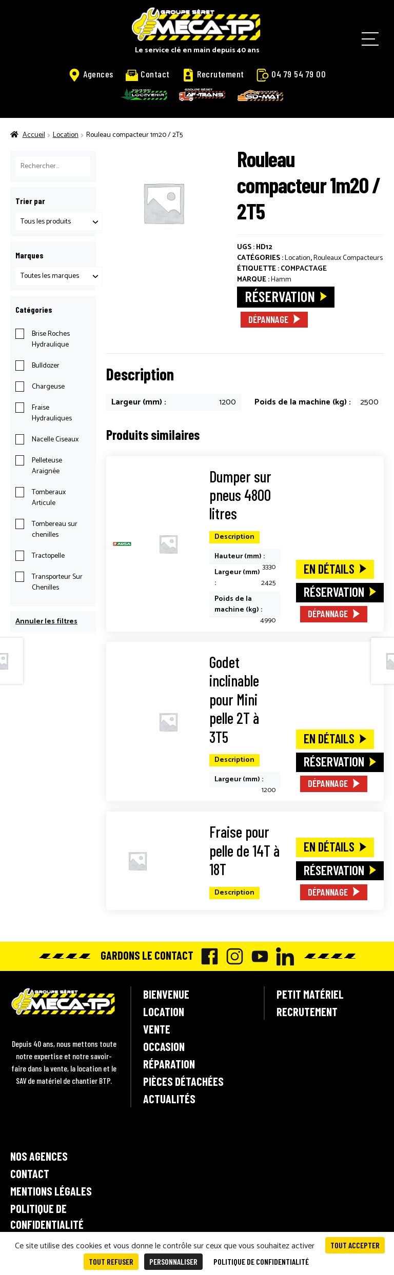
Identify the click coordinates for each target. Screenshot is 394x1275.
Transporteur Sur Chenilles (57, 582)
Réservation (280, 296)
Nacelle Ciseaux (55, 439)
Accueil (34, 135)
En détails (329, 568)
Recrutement (213, 74)
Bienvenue (166, 994)
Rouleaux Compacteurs (348, 258)
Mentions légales (51, 1191)
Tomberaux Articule (49, 498)
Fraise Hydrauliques (52, 413)
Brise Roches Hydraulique (51, 339)
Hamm (281, 280)
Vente (156, 1029)
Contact (148, 74)
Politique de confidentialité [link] (261, 1261)
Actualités (169, 1098)
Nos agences (39, 1156)
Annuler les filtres (46, 622)
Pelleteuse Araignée (47, 466)
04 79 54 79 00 (291, 74)
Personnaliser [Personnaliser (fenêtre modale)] (173, 1261)
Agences (90, 74)
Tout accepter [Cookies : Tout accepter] (355, 1245)
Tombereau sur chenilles (54, 529)
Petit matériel (310, 994)
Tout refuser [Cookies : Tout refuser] (111, 1261)
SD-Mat (261, 95)
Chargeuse (48, 386)
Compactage (304, 269)
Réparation (169, 1063)
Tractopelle (48, 556)
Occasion (164, 1046)
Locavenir (144, 94)
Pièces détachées (183, 1081)
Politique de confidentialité (47, 1216)
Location (65, 135)
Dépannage (268, 319)
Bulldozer (46, 365)
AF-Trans (202, 94)
